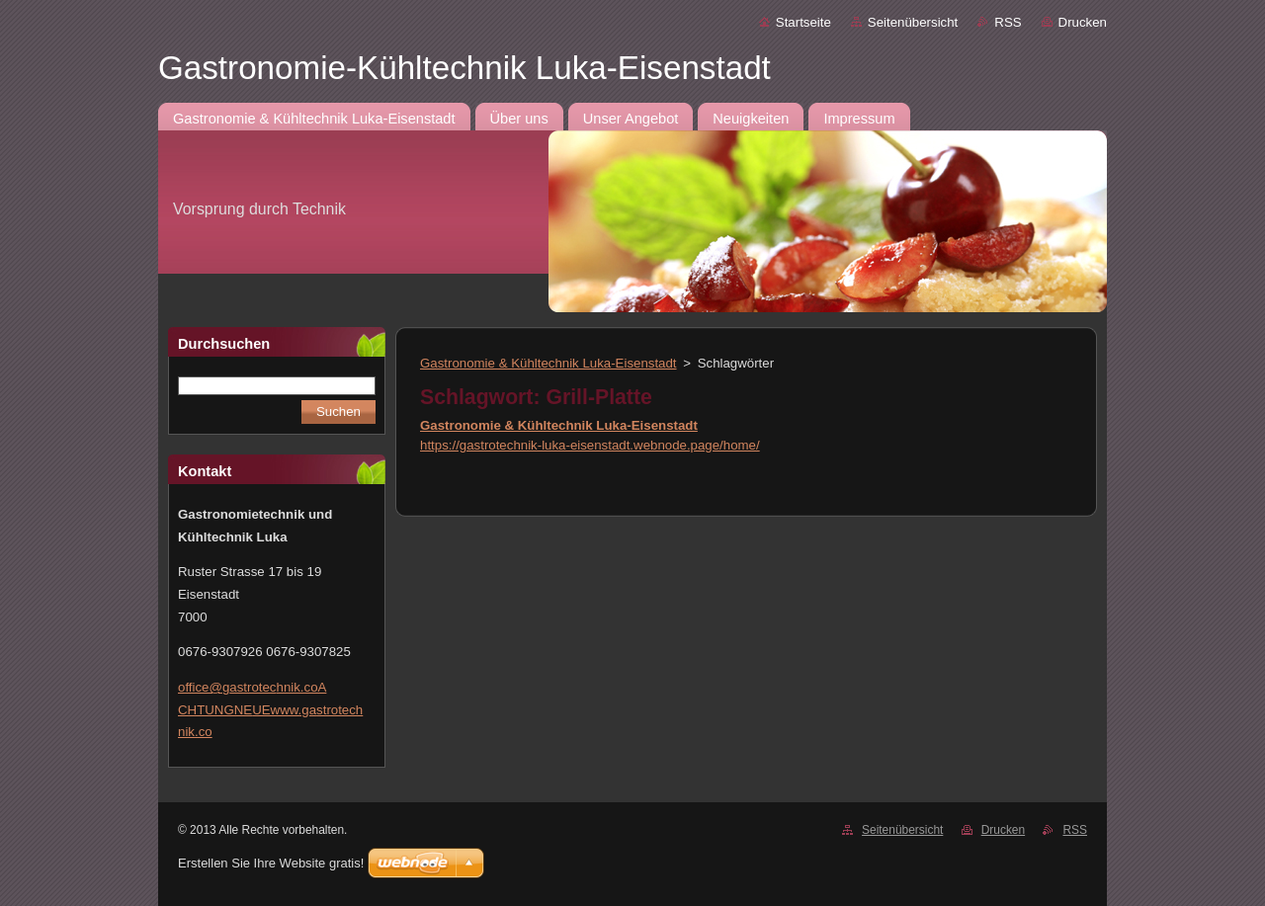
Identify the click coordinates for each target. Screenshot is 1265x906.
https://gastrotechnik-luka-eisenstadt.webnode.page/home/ (590, 445)
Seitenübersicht (913, 22)
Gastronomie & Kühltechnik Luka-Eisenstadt (548, 363)
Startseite (803, 22)
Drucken (1082, 22)
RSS (1007, 22)
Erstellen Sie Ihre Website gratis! (271, 863)
